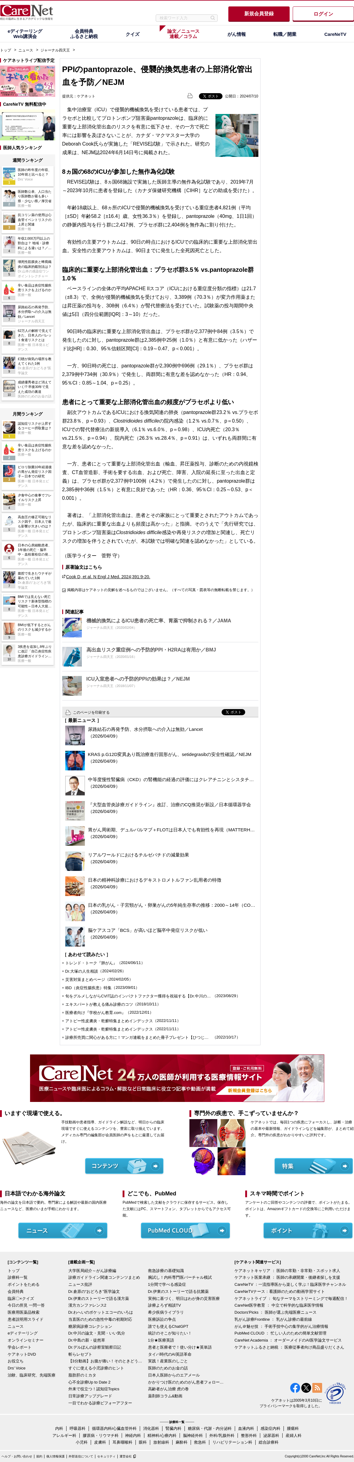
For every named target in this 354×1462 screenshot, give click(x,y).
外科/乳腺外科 (221, 1435)
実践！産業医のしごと (168, 1361)
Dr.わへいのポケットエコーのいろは (100, 1312)
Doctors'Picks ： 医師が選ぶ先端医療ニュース (275, 1312)
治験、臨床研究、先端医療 (31, 1375)
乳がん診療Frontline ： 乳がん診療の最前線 (273, 1319)
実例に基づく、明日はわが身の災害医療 (184, 1298)
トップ (5, 50)
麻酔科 (182, 1442)
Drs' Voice (16, 1368)
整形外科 (249, 1435)
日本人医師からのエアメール (174, 1375)
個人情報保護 (55, 1456)
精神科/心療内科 (162, 1435)
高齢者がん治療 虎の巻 (168, 1389)
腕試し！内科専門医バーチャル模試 (180, 1277)
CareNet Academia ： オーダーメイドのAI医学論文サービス (288, 1340)
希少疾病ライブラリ (166, 1312)
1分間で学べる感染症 (167, 1284)
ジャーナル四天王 (55, 50)
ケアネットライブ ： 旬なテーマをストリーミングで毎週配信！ (291, 1298)
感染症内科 (270, 1428)
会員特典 (16, 1291)
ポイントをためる (24, 1284)
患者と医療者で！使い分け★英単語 (180, 1347)
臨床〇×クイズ (21, 1298)
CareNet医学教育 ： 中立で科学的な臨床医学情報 (278, 1305)
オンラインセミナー (26, 1340)
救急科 (200, 1442)
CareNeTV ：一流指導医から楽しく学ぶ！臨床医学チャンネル (290, 1284)
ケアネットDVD (22, 1354)
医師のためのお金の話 (168, 1368)
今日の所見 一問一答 (26, 1305)
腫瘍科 (293, 1428)
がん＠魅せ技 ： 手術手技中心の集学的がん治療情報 (281, 1326)
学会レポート (20, 1347)
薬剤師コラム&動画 (165, 1396)
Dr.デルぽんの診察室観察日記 (94, 1347)
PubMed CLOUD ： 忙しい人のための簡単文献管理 (280, 1333)
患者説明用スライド (26, 1319)
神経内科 (133, 1435)
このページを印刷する (91, 712)
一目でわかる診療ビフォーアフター (100, 1403)
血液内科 (246, 1428)
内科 (59, 1428)
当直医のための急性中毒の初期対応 (100, 1319)
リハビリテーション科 (232, 1442)
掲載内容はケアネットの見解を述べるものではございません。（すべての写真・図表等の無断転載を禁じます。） (161, 590)
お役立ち (16, 1361)
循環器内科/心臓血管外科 (114, 1428)
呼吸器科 (78, 1428)
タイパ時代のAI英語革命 (170, 1354)
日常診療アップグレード (90, 1396)
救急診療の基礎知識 (166, 1270)
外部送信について (81, 1456)
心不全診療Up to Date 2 (89, 1382)
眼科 (143, 1442)
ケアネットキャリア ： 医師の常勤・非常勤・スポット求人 (287, 1270)
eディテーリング (23, 1333)
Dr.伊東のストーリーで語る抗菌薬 (178, 1291)
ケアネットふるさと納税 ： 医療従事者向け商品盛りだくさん (289, 1347)
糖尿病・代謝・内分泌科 (210, 1428)
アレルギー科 (64, 1435)
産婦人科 (294, 1435)
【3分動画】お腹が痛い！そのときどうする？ (106, 1361)
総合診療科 (269, 1442)
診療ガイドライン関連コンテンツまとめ (104, 1277)
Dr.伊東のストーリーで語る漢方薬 (98, 1298)
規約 (39, 1456)
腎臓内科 (173, 1428)
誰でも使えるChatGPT (168, 1326)
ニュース (25, 50)
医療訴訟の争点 (162, 1319)
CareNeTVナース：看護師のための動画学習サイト (279, 1291)
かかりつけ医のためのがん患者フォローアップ (186, 1382)
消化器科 (151, 1428)
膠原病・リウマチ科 (101, 1435)
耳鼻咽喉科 (122, 1442)
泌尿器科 (271, 1435)
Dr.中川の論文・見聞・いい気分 (96, 1333)
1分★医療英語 (161, 1340)
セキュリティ (106, 1456)
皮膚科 (100, 1442)
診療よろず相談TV (164, 1305)
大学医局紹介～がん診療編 (92, 1270)
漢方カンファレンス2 (87, 1305)
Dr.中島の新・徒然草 (86, 1340)
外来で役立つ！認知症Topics (94, 1389)
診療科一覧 (18, 1277)
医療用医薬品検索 (24, 1312)
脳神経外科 (193, 1435)
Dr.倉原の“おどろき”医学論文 (94, 1291)
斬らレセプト (80, 1354)
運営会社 (126, 1456)
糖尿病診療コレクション (90, 1326)
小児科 (82, 1442)
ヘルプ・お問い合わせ (17, 1456)
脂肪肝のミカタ (82, 1375)
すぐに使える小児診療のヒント (96, 1368)
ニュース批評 (80, 1284)
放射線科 (161, 1442)
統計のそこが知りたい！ (170, 1333)
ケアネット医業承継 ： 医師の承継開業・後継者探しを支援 (287, 1277)
